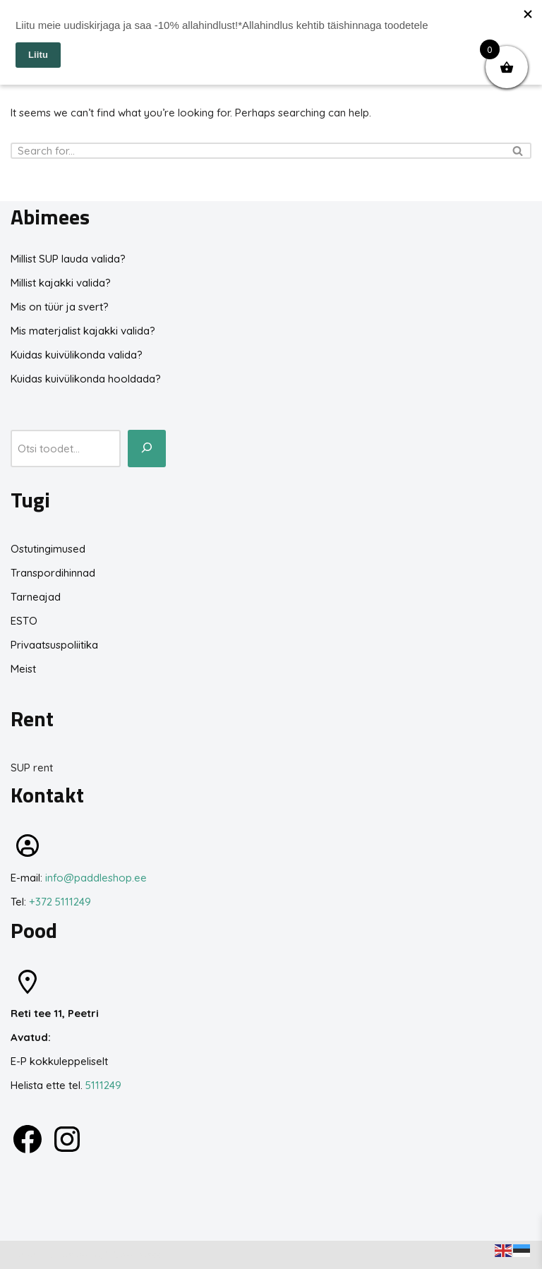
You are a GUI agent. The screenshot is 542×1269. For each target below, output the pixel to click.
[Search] (255, 151)
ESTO (24, 620)
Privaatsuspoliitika (54, 644)
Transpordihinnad (53, 572)
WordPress (133, 1254)
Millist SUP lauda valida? (68, 258)
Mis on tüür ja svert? (60, 306)
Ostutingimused (48, 548)
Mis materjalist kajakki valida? (83, 330)
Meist (23, 668)
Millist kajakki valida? (61, 282)
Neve (23, 1254)
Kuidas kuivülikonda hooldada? (86, 378)
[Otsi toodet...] (147, 448)
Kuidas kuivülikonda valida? (77, 354)
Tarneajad (36, 596)
